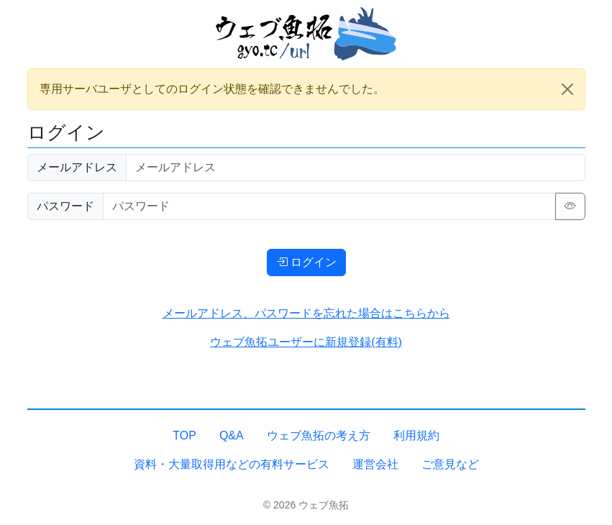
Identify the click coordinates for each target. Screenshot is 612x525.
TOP (184, 435)
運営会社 (375, 464)
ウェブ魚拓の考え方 (318, 435)
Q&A (231, 435)
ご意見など (450, 464)
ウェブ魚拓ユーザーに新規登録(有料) (306, 342)
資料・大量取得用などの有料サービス (231, 464)
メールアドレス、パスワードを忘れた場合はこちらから (306, 313)
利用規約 (416, 435)
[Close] (567, 89)
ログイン (306, 262)
